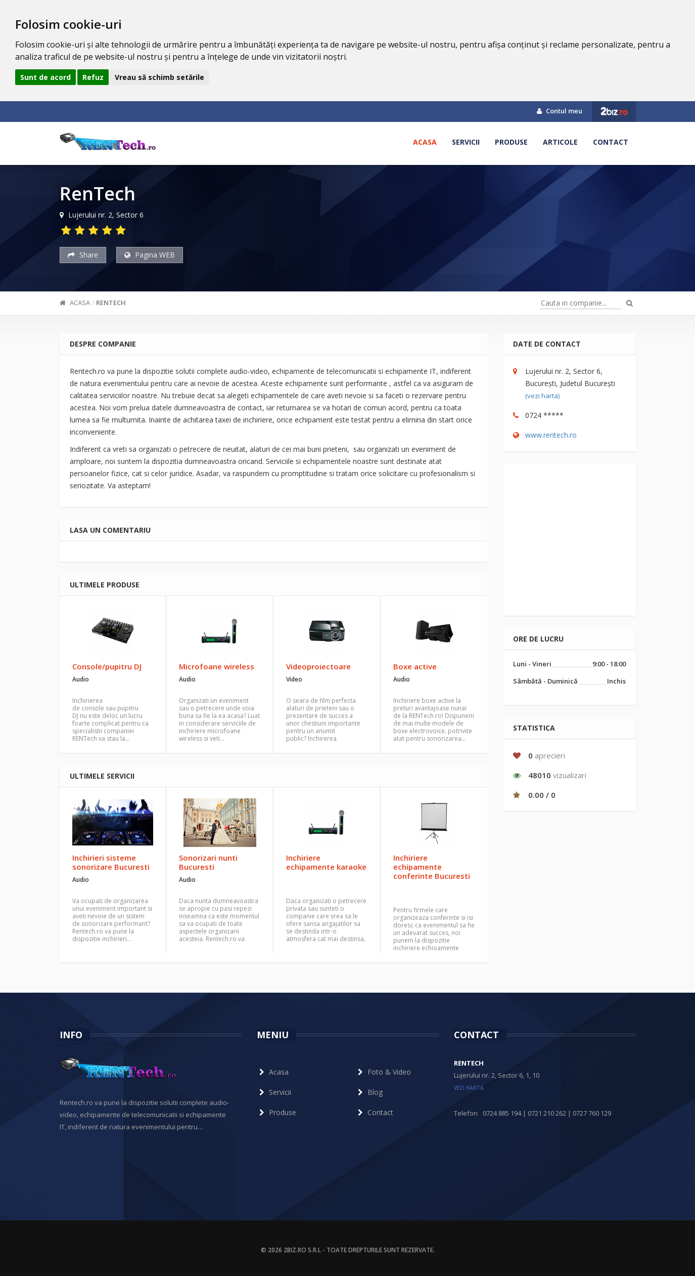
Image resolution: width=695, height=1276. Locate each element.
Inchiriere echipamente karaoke (326, 862)
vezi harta (469, 1087)
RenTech (111, 302)
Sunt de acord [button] (45, 77)
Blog (369, 1092)
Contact (610, 142)
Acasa (425, 142)
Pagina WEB (149, 255)
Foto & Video (383, 1072)
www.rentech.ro (551, 435)
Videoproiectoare (318, 666)
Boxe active (415, 666)
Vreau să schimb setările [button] (159, 77)
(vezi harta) (542, 395)
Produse (511, 142)
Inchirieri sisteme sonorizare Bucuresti (111, 862)
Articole (560, 142)
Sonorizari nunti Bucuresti (208, 862)
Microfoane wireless (216, 666)
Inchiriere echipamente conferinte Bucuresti (431, 866)
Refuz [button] (93, 77)
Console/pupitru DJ (107, 666)
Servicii (466, 142)
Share (83, 255)
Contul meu (559, 110)
